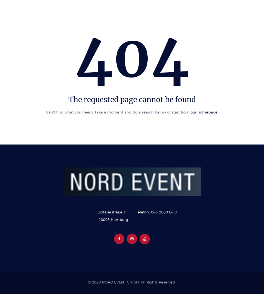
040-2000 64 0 (164, 212)
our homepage (204, 112)
